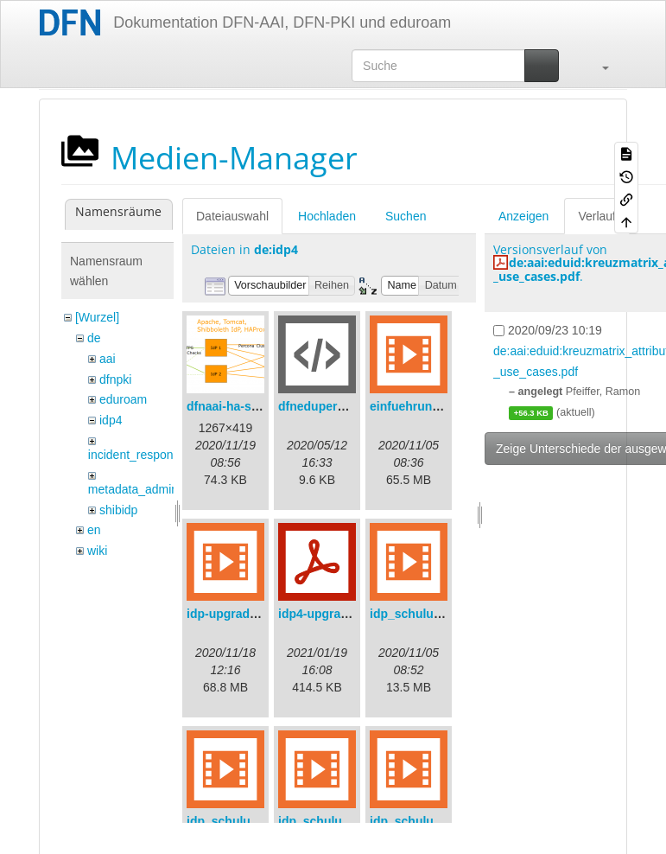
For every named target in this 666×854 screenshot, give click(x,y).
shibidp (118, 510)
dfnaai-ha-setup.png (244, 406)
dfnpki (115, 379)
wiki (97, 551)
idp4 (110, 420)
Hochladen (327, 216)
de (94, 338)
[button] (597, 65)
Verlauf (597, 216)
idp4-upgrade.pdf (327, 614)
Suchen (405, 216)
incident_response (137, 455)
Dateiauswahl (232, 216)
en (94, 530)
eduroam (123, 399)
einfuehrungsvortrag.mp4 (443, 406)
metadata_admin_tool (146, 489)
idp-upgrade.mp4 (236, 614)
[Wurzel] (97, 317)
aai (107, 359)
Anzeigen (523, 216)
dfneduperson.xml (330, 406)
